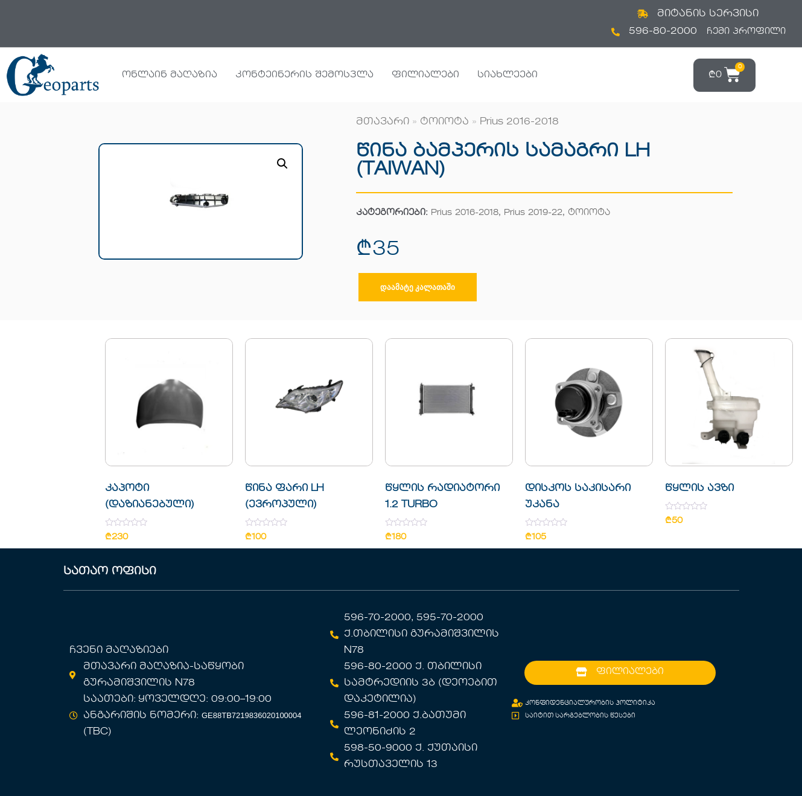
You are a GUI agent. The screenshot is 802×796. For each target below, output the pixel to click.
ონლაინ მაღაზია (169, 75)
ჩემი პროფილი (746, 31)
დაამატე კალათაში (417, 287)
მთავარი (382, 122)
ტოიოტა (444, 122)
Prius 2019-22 (533, 213)
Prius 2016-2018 (519, 122)
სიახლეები (507, 75)
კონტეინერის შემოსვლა (304, 75)
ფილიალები (425, 75)
